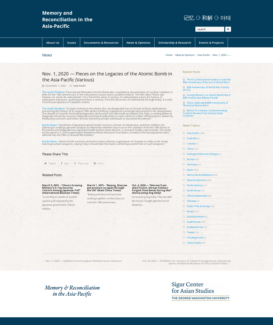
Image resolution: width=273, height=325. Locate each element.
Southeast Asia (195, 227)
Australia (192, 138)
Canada (191, 143)
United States (194, 242)
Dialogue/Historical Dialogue (202, 154)
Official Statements (197, 195)
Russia (190, 211)
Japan (190, 169)
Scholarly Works (195, 216)
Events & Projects (211, 42)
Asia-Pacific (79, 85)
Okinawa (191, 201)
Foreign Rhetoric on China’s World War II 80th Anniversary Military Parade (206, 96)
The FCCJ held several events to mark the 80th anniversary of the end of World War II (207, 81)
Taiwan (191, 232)
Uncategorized (195, 237)
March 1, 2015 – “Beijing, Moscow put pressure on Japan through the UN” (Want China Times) (107, 188)
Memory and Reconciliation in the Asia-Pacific (67, 19)
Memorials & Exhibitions (200, 175)
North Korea (193, 190)
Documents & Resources (101, 42)
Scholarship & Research (174, 42)
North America (195, 185)
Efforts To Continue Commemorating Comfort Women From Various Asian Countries (205, 113)
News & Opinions (138, 42)
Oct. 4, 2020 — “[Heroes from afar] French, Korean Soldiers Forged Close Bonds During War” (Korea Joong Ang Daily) (152, 189)
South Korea (193, 221)
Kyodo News (49, 125)
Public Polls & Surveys (198, 206)
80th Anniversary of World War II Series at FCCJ (206, 89)
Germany (192, 164)
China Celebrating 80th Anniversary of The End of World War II (205, 104)
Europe (191, 159)
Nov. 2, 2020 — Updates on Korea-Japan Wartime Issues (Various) (84, 261)
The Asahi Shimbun (53, 92)
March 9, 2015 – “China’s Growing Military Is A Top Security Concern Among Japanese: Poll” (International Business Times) (62, 189)
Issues (71, 42)
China (190, 148)
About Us (52, 42)
